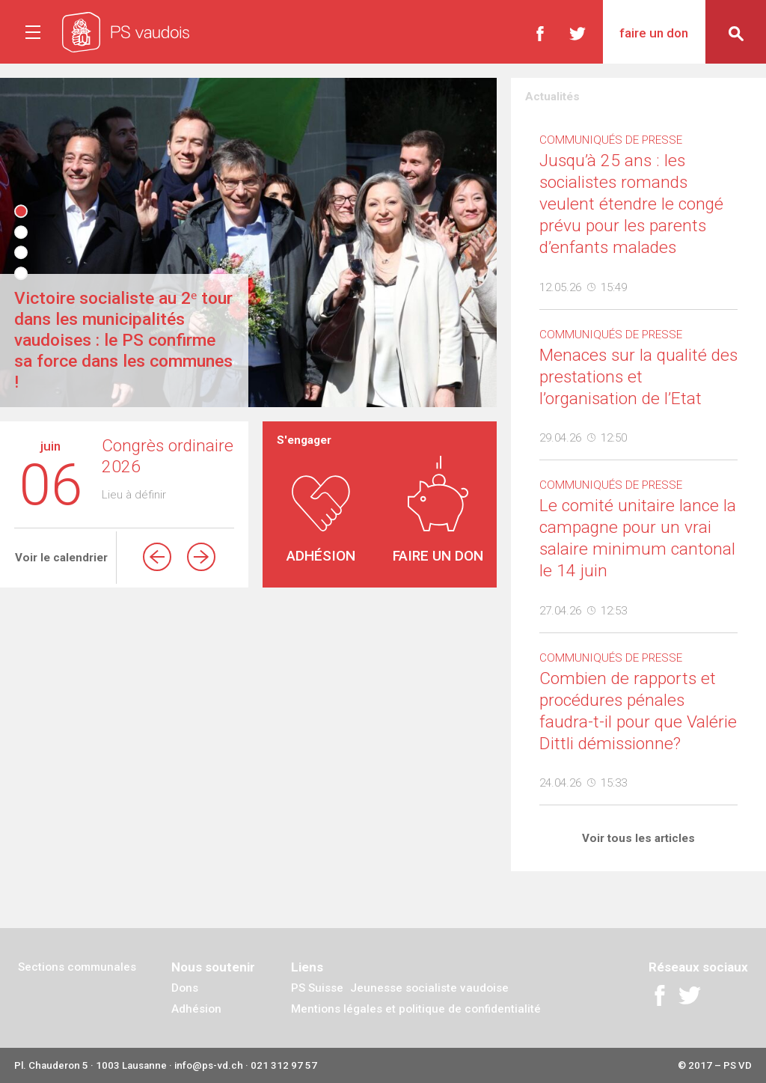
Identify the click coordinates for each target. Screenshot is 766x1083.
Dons (184, 988)
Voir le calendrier (61, 557)
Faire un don (653, 32)
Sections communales (77, 967)
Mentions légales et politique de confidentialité (416, 1009)
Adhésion (196, 1009)
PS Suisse (317, 988)
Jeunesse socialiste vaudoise (429, 988)
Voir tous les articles (638, 838)
